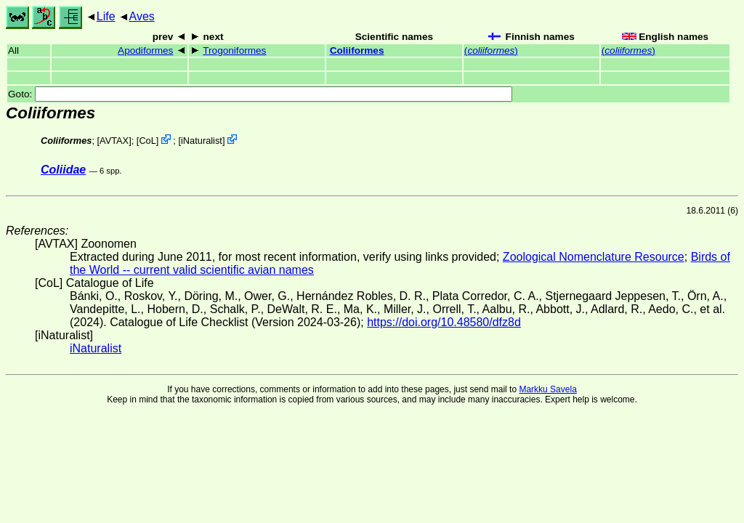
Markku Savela (547, 389)
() (491, 50)
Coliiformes (357, 50)
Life (106, 16)
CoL (147, 140)
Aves (142, 16)
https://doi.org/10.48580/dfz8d (444, 322)
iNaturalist (201, 140)
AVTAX (114, 140)
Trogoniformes (234, 50)
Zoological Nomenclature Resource (593, 257)
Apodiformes (145, 50)
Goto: (260, 94)
